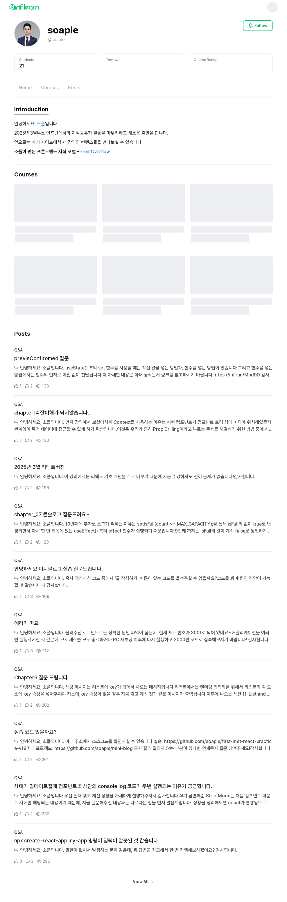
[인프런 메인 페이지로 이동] (38, 7)
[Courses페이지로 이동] (50, 87)
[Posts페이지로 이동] (74, 87)
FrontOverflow (95, 151)
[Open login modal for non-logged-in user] (258, 25)
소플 (41, 123)
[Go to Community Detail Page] (143, 368)
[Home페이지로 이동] (25, 87)
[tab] (31, 109)
